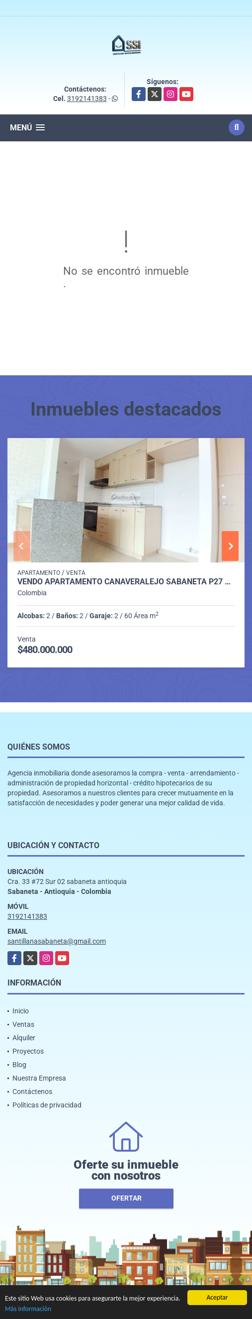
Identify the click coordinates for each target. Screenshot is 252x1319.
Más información (28, 1309)
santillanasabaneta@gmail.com (56, 941)
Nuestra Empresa (39, 1078)
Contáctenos (32, 1092)
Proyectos (28, 1051)
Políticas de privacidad (47, 1105)
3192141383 (87, 99)
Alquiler (23, 1038)
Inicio (20, 1011)
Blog (19, 1065)
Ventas (23, 1024)
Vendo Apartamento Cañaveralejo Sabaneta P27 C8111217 (126, 582)
